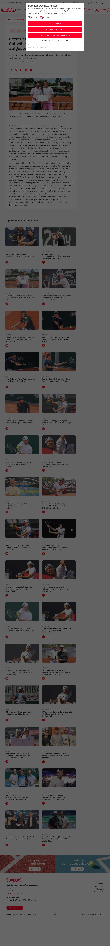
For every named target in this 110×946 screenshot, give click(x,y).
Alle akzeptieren (55, 23)
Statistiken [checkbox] (47, 18)
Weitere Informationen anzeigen (55, 40)
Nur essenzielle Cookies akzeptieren (55, 35)
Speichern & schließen (55, 29)
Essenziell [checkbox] (35, 18)
